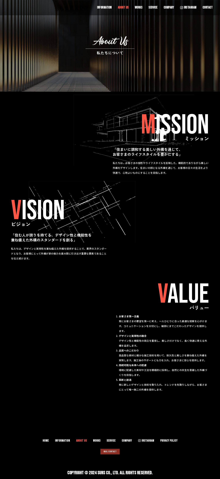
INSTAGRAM (188, 7)
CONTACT (208, 7)
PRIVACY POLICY (169, 439)
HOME (46, 439)
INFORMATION (104, 7)
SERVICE (153, 7)
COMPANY (169, 7)
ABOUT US (123, 7)
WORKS (139, 7)
